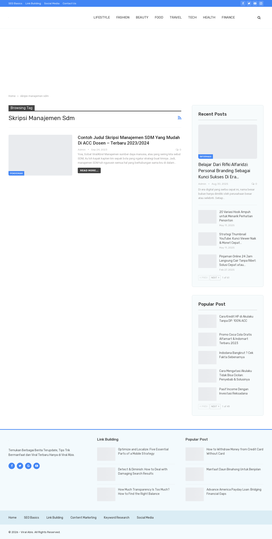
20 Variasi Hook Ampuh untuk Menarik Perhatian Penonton (236, 216)
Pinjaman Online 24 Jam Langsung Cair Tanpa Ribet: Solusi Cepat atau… (237, 261)
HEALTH (209, 17)
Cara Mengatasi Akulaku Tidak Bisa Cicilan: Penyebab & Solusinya (235, 375)
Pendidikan (16, 173)
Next (215, 277)
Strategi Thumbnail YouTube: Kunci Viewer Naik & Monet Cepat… (237, 239)
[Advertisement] (136, 60)
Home (12, 517)
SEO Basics (15, 3)
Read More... (89, 170)
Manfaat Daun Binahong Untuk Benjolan (234, 469)
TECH (192, 17)
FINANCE (228, 17)
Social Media (52, 3)
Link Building (33, 3)
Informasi (205, 156)
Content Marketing (83, 517)
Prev (204, 277)
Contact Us (69, 3)
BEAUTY (142, 17)
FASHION (122, 17)
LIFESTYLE (102, 17)
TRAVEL (176, 17)
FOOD (159, 17)
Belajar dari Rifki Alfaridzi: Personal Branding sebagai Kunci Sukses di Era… (224, 170)
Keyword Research (116, 517)
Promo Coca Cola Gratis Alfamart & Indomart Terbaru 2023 (235, 339)
